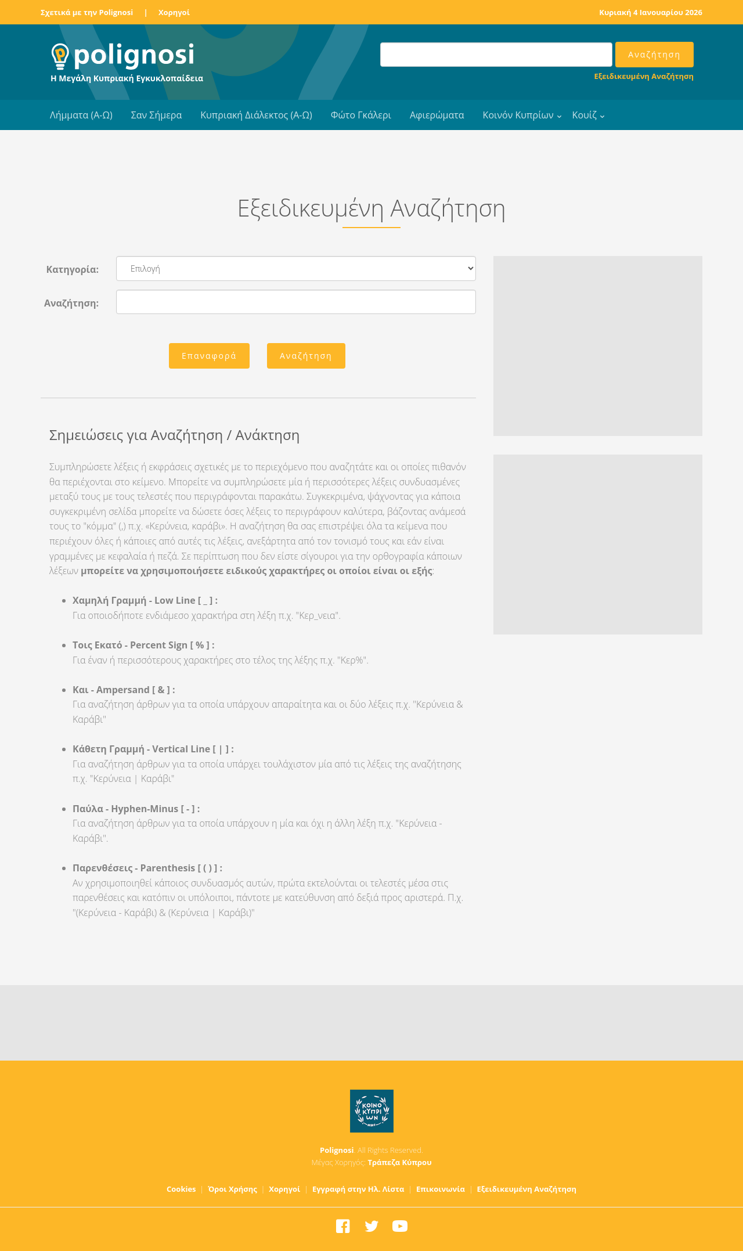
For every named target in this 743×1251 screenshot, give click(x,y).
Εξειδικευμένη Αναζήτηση (644, 76)
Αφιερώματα (437, 115)
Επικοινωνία (440, 1189)
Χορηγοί (174, 12)
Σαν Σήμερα (156, 115)
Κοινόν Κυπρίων (518, 115)
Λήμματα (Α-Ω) (81, 115)
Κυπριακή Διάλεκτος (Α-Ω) (256, 115)
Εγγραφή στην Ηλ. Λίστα (358, 1189)
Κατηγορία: (72, 269)
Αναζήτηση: (71, 303)
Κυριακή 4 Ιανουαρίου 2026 (650, 12)
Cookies (181, 1189)
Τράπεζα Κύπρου (399, 1162)
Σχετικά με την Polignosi (87, 12)
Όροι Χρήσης (232, 1189)
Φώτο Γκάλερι (361, 115)
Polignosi (337, 1150)
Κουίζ (584, 115)
